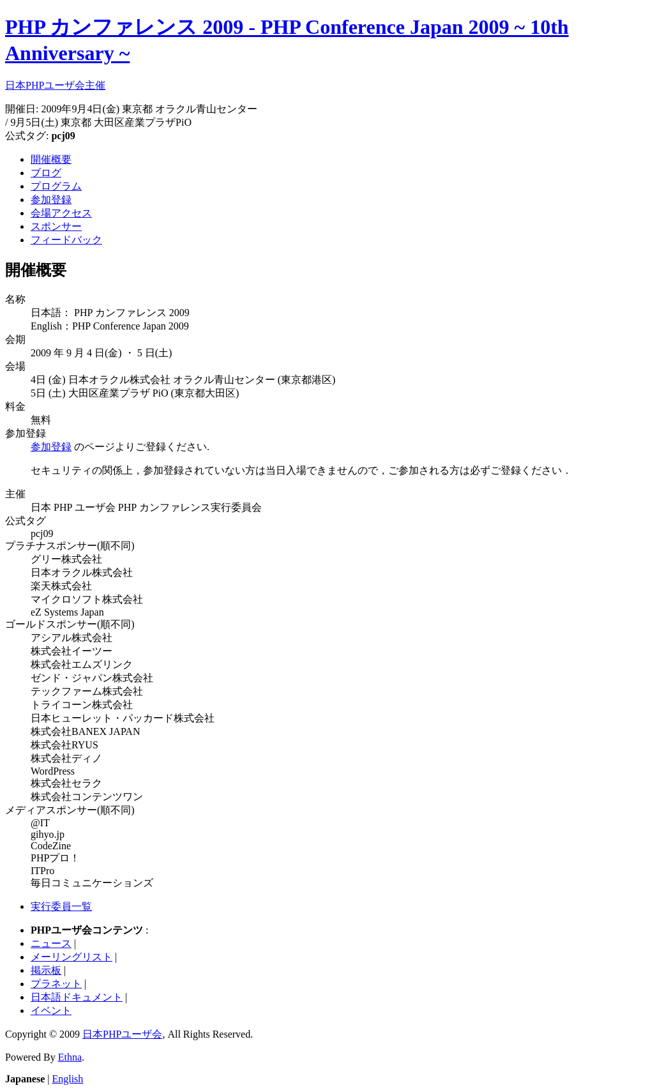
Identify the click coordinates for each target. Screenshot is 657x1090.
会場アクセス (61, 213)
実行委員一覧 (61, 906)
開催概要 (51, 159)
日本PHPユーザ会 (122, 1034)
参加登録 (51, 199)
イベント (51, 1010)
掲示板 (46, 970)
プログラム (56, 186)
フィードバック (66, 239)
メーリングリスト (71, 956)
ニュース (51, 943)
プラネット (56, 983)
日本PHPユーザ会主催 (55, 85)
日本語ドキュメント (77, 997)
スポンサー (56, 226)
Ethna (70, 1057)
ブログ (46, 172)
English (67, 1078)
